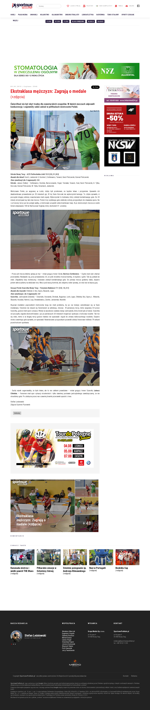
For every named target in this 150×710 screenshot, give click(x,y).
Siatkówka (100, 15)
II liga (49, 21)
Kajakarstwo (57, 15)
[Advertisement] (75, 44)
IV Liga (57, 21)
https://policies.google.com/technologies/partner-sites (61, 683)
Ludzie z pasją (73, 6)
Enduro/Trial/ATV (72, 15)
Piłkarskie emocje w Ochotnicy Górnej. (49, 570)
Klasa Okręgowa (78, 21)
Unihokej (34, 15)
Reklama (134, 676)
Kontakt (126, 676)
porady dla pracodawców (77, 676)
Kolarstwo (44, 15)
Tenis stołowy (113, 15)
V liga (66, 21)
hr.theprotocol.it (62, 676)
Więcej (15, 20)
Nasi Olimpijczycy (104, 6)
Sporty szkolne (128, 15)
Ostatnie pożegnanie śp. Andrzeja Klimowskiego (75, 570)
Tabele (119, 6)
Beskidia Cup (127, 569)
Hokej (13, 15)
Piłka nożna (22, 15)
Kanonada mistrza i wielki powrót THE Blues (22, 570)
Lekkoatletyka (88, 15)
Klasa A (91, 21)
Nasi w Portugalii (101, 569)
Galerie (130, 6)
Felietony (88, 6)
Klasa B (100, 21)
